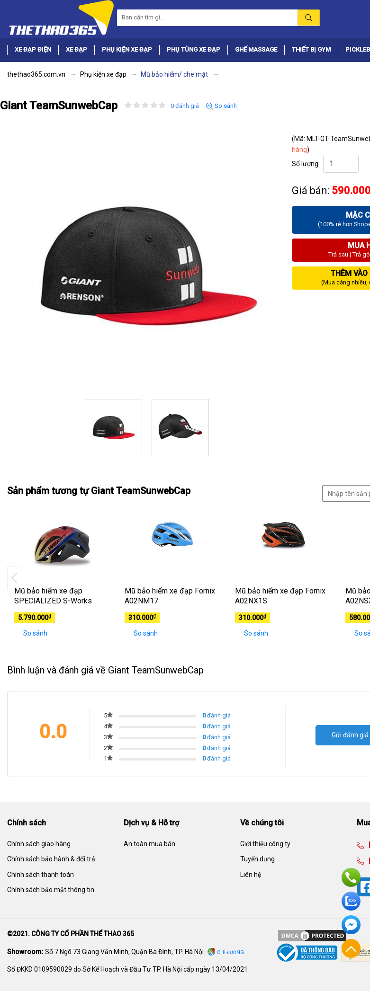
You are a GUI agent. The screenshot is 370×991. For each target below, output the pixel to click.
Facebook (351, 924)
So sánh (221, 106)
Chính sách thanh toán (40, 874)
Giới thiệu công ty (265, 844)
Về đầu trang (351, 948)
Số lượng (305, 164)
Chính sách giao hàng (39, 844)
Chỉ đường (230, 952)
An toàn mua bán (149, 844)
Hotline (351, 877)
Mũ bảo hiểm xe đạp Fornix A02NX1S (280, 595)
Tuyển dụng (257, 859)
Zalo (351, 901)
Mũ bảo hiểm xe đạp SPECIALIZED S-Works (53, 595)
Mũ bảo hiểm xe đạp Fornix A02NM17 (170, 595)
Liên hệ (250, 874)
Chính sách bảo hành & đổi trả (51, 859)
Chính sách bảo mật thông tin (50, 890)
